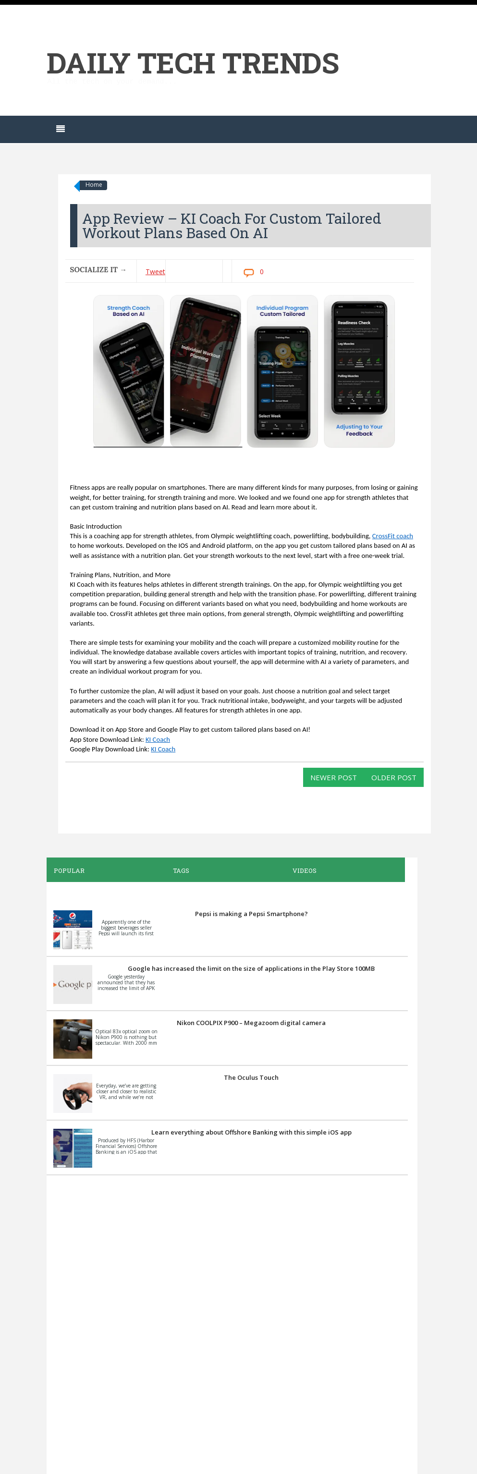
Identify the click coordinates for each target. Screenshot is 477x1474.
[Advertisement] (227, 1323)
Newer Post (333, 777)
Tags (181, 870)
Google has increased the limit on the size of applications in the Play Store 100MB (251, 968)
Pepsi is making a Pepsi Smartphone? (251, 913)
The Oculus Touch (251, 1077)
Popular (69, 870)
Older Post (393, 777)
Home (94, 185)
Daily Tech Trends (193, 62)
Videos (305, 870)
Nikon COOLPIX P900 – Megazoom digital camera (251, 1022)
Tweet (155, 271)
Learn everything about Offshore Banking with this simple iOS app (251, 1132)
